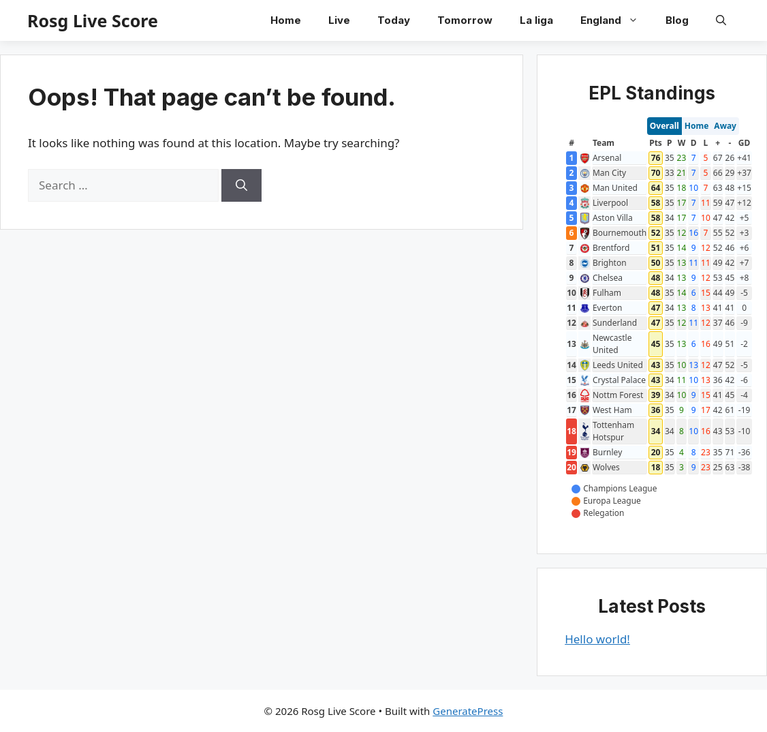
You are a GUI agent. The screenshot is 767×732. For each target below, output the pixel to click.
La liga (536, 20)
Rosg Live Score (92, 20)
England (616, 20)
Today (393, 20)
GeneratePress (468, 711)
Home (285, 20)
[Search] (241, 185)
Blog (677, 20)
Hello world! (597, 639)
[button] (721, 20)
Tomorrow (464, 20)
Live (339, 20)
